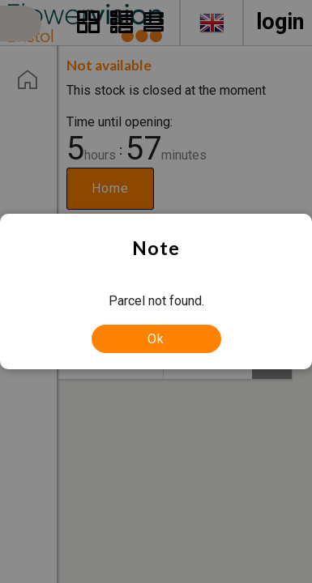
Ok (156, 339)
